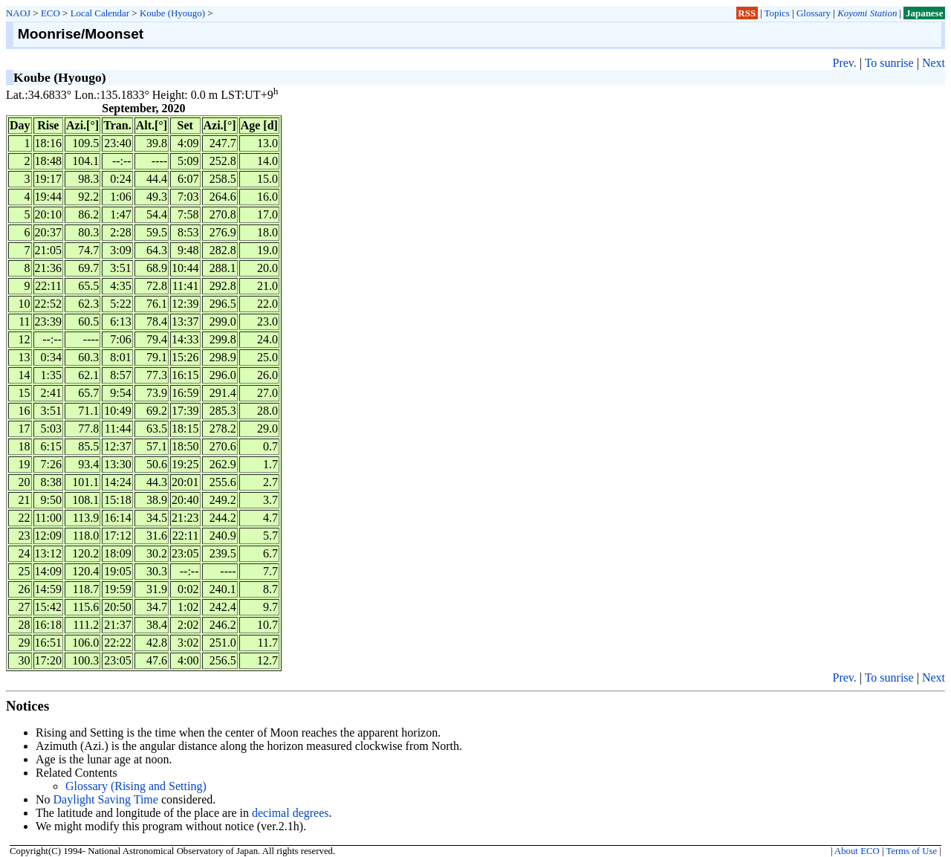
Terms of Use (911, 851)
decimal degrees (290, 812)
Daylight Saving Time (105, 799)
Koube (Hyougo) (172, 13)
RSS (747, 13)
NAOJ (18, 13)
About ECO (857, 851)
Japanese (924, 13)
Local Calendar (100, 13)
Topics (777, 13)
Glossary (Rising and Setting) (136, 786)
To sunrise (889, 62)
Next (933, 62)
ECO (50, 13)
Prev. (844, 62)
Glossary (813, 13)
